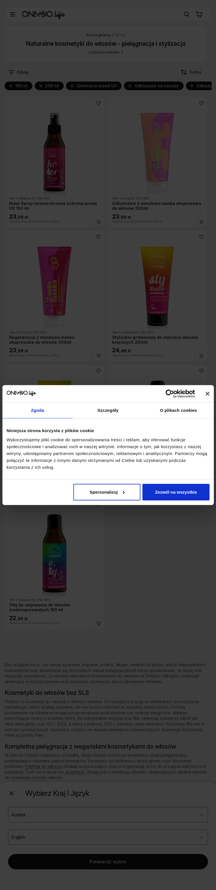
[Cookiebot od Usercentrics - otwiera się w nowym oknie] (170, 393)
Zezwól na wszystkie (176, 491)
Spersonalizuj (107, 491)
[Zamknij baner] (207, 394)
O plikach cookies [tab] (178, 410)
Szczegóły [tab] (108, 410)
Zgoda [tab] (37, 410)
